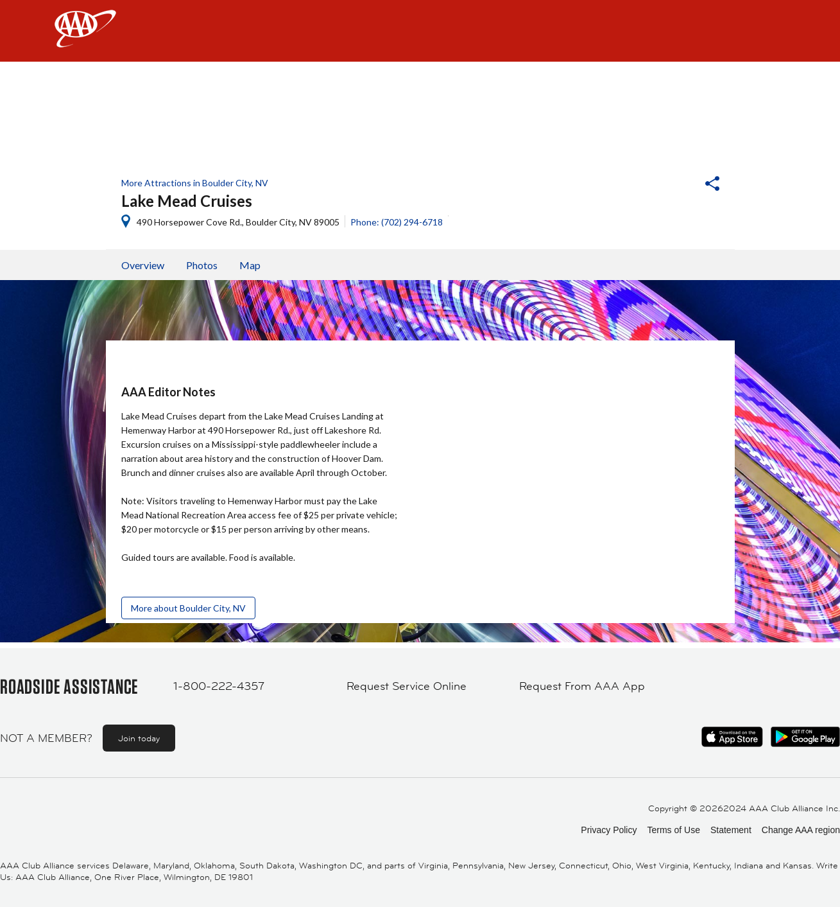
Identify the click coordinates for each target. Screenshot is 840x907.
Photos (202, 265)
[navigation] (420, 31)
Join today (139, 738)
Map (250, 265)
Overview (142, 265)
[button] (677, 185)
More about (188, 608)
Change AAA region (801, 830)
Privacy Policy (609, 830)
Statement (730, 830)
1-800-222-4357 (218, 686)
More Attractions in (194, 182)
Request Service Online (407, 686)
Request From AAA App (582, 686)
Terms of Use (673, 830)
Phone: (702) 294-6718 (396, 221)
